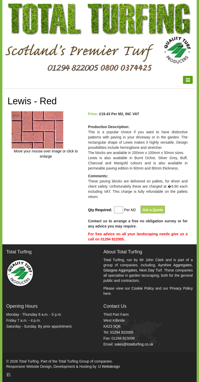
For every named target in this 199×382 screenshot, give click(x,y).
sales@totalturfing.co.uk (134, 344)
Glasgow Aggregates (120, 270)
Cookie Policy (142, 288)
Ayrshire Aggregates (175, 265)
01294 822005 (121, 332)
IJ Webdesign (109, 366)
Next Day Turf (150, 270)
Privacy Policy (181, 288)
